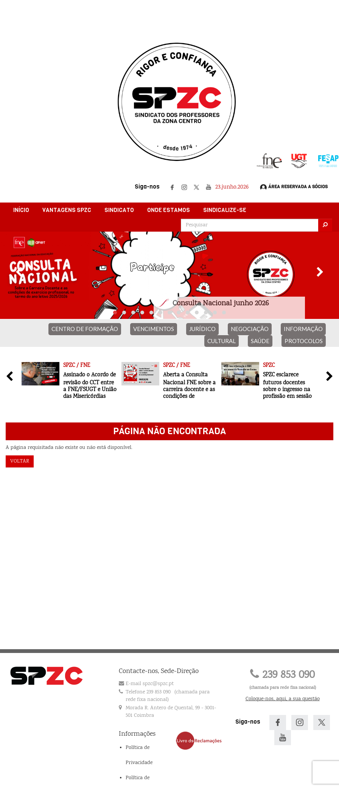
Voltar (19, 461)
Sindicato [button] (119, 210)
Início (21, 210)
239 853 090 (282, 675)
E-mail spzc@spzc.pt (150, 684)
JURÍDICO (202, 328)
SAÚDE (260, 340)
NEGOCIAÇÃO (250, 328)
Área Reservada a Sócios (294, 187)
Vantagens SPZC (66, 210)
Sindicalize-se (224, 210)
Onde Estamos (168, 210)
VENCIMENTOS (153, 328)
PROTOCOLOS (304, 340)
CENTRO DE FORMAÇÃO (84, 328)
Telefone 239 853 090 (148, 692)
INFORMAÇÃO (303, 328)
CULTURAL (221, 340)
